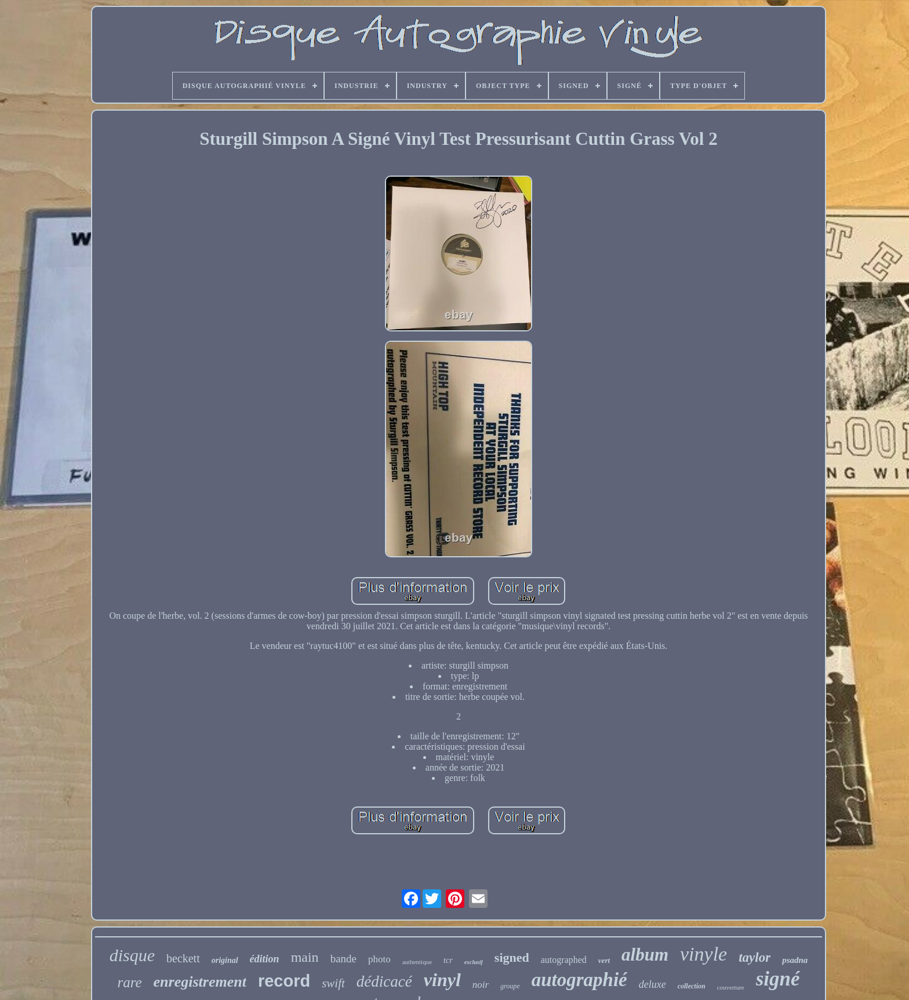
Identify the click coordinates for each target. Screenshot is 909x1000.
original (225, 960)
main (305, 957)
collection (692, 986)
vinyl (442, 979)
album (644, 954)
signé (778, 979)
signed (512, 957)
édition (264, 959)
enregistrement (200, 981)
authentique (417, 961)
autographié (579, 979)
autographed (564, 960)
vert (604, 960)
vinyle (703, 954)
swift (333, 983)
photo (379, 959)
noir (480, 984)
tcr (448, 960)
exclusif (473, 962)
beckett (183, 958)
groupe (510, 986)
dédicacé (384, 981)
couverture (730, 987)
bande (343, 958)
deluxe (652, 984)
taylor (754, 957)
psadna (795, 960)
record (284, 981)
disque (132, 955)
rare (129, 982)
